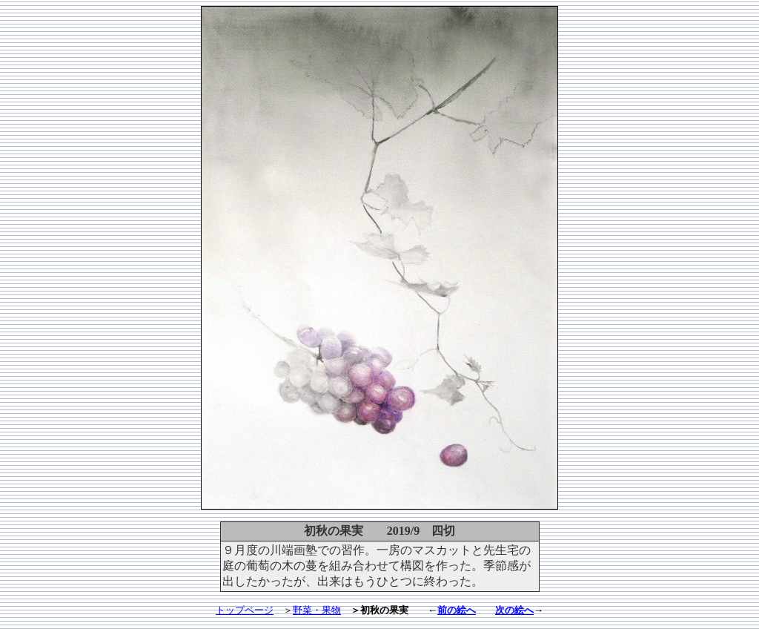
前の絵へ (456, 610)
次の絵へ (514, 610)
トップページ (245, 610)
